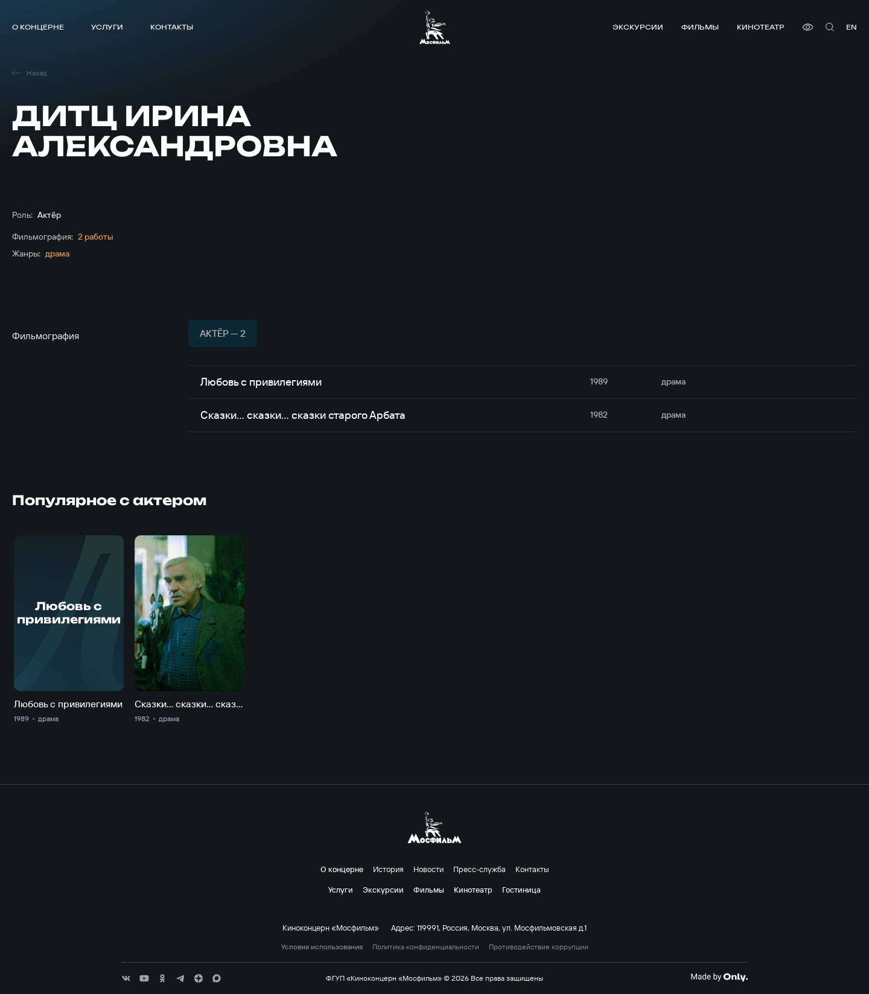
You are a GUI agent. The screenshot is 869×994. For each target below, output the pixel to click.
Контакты (171, 26)
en (851, 26)
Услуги (107, 26)
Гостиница (521, 889)
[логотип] (434, 27)
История (388, 869)
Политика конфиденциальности (425, 947)
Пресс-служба (479, 869)
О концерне (38, 26)
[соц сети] (126, 978)
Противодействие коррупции (538, 947)
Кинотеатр (761, 26)
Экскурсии (638, 26)
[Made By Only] (719, 977)
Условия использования (322, 947)
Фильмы (700, 26)
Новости (428, 869)
